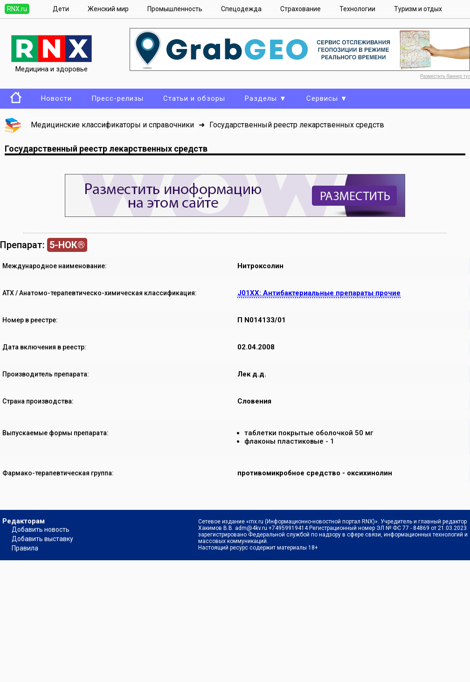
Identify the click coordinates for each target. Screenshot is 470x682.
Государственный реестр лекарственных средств (296, 124)
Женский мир (108, 9)
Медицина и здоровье (51, 64)
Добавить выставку (42, 539)
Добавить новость (40, 529)
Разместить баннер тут (445, 76)
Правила (25, 548)
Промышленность (174, 9)
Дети (61, 9)
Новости (56, 98)
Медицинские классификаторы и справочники (112, 124)
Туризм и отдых (418, 9)
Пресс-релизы (117, 98)
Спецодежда (241, 9)
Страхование (300, 9)
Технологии (357, 9)
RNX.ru (17, 9)
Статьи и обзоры (194, 98)
